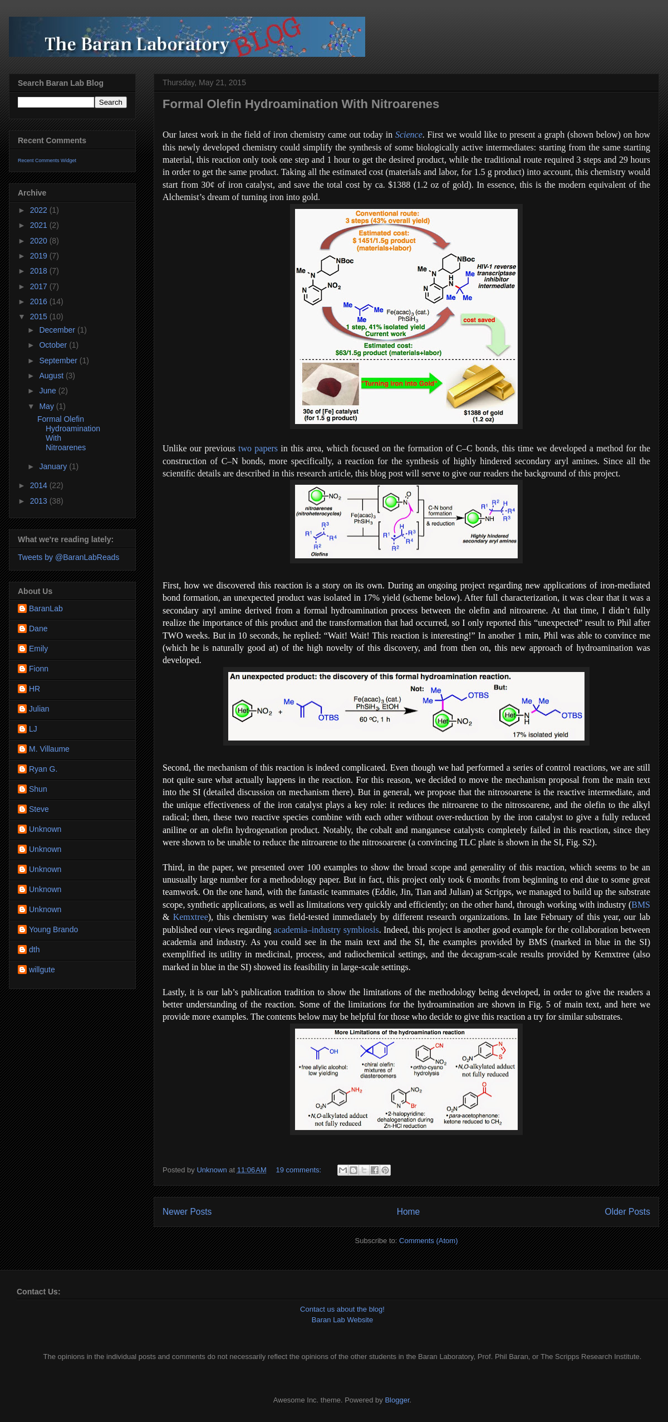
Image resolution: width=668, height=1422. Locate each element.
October (54, 344)
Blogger (397, 1400)
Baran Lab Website (342, 1320)
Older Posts (627, 1211)
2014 (40, 485)
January (54, 466)
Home (408, 1211)
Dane (38, 628)
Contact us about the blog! (342, 1309)
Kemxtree (190, 917)
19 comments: (299, 1170)
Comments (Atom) (428, 1240)
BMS (640, 904)
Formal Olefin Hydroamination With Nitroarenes (301, 104)
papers (266, 448)
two (245, 448)
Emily (38, 648)
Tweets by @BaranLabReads (68, 557)
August (52, 375)
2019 (40, 255)
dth (34, 949)
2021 (40, 225)
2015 (40, 316)
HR (34, 688)
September (59, 360)
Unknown (45, 829)
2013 (40, 500)
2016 (40, 301)
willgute (42, 969)
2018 (40, 270)
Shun (38, 789)
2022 (40, 210)
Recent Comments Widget (47, 160)
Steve (39, 809)
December (58, 329)
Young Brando (53, 929)
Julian (39, 708)
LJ (33, 728)
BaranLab (46, 608)
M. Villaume (49, 748)
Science (409, 134)
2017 (40, 286)
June (48, 390)
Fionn (38, 668)
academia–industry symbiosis (326, 929)
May (47, 406)
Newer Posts (187, 1211)
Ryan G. (43, 768)
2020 (40, 240)
